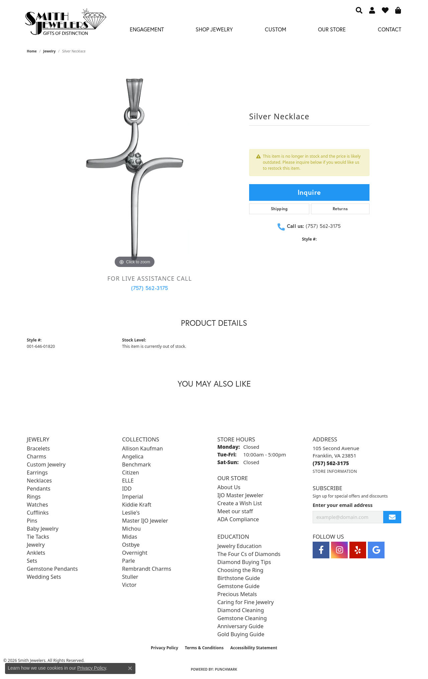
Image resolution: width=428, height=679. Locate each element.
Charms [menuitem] (36, 456)
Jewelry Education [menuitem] (239, 546)
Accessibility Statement (253, 648)
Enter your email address (342, 505)
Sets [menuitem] (32, 560)
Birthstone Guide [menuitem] (238, 578)
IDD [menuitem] (127, 488)
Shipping (279, 208)
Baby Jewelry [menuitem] (43, 528)
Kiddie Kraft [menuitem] (136, 504)
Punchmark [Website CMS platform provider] (226, 669)
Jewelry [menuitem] (36, 544)
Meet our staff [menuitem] (235, 511)
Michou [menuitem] (131, 528)
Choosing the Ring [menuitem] (240, 570)
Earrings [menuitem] (37, 472)
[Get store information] (335, 471)
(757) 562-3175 (149, 287)
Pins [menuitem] (32, 520)
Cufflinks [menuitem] (37, 512)
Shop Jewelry (214, 29)
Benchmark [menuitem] (136, 464)
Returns (340, 208)
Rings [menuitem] (33, 496)
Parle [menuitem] (128, 560)
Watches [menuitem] (37, 504)
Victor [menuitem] (129, 584)
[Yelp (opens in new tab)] (357, 550)
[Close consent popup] (130, 668)
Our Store (332, 29)
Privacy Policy (164, 648)
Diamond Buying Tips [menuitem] (244, 562)
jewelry (49, 51)
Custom (275, 29)
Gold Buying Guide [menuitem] (240, 634)
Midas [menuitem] (129, 536)
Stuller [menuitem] (130, 576)
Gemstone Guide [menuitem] (238, 586)
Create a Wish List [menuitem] (239, 503)
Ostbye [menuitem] (131, 544)
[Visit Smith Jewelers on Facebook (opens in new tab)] (321, 550)
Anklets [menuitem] (36, 552)
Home (32, 51)
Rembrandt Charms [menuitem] (146, 568)
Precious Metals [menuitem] (237, 594)
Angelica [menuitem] (132, 456)
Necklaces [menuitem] (39, 480)
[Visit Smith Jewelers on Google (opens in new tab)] (376, 550)
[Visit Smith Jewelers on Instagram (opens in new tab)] (339, 550)
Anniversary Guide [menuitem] (240, 626)
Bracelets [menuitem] (38, 448)
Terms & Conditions (204, 648)
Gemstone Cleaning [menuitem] (242, 618)
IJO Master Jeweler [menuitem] (240, 495)
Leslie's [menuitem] (131, 512)
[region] (134, 169)
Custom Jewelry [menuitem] (46, 464)
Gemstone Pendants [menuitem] (52, 568)
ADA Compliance (238, 519)
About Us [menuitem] (228, 487)
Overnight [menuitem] (134, 552)
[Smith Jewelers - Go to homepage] (65, 23)
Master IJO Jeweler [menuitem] (145, 520)
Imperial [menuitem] (132, 496)
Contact (389, 29)
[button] (359, 10)
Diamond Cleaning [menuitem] (240, 610)
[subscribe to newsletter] (392, 517)
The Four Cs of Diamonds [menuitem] (249, 554)
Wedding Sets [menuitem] (44, 576)
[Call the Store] (331, 463)
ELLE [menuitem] (128, 480)
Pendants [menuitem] (38, 488)
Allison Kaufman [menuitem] (142, 448)
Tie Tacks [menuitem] (38, 536)
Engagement (147, 29)
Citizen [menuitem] (130, 472)
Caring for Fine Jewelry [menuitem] (245, 602)
